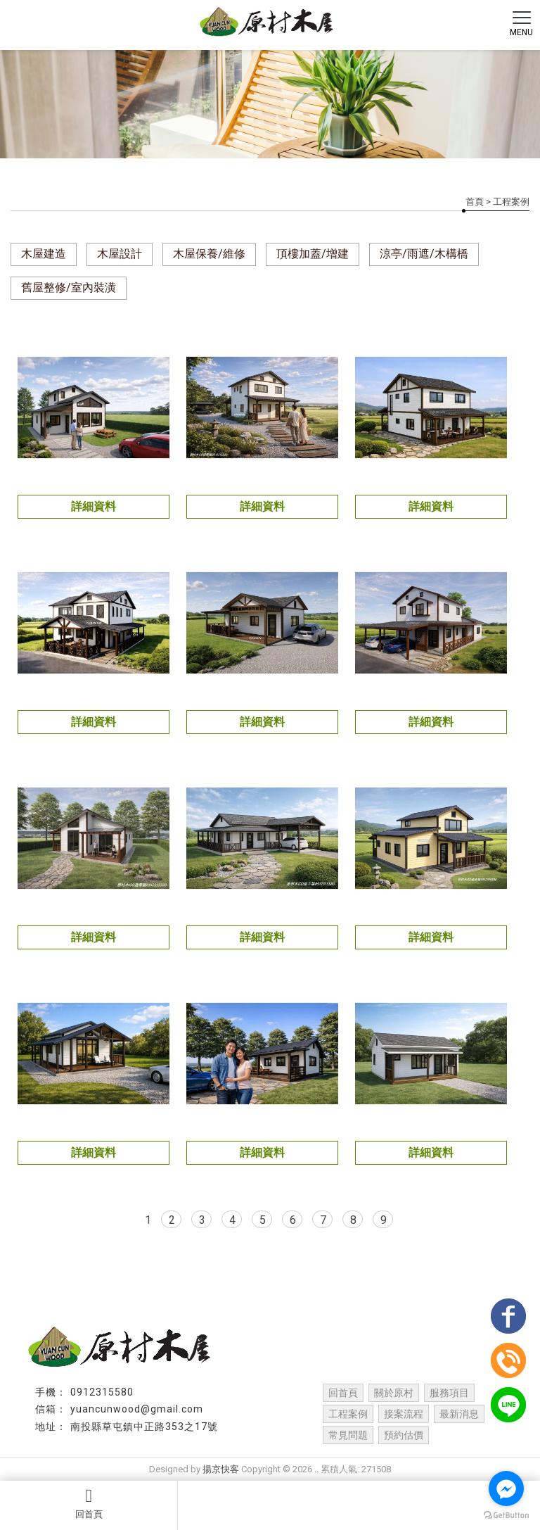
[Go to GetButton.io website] (506, 1515)
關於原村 (393, 1392)
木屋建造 (43, 253)
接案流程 (403, 1414)
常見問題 (348, 1435)
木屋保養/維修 (209, 253)
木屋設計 (119, 253)
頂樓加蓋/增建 (312, 253)
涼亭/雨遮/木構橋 (424, 253)
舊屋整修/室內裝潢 (68, 287)
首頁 (474, 201)
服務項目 (449, 1392)
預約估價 (403, 1435)
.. (316, 1469)
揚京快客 (220, 1469)
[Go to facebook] (506, 1488)
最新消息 (459, 1414)
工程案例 (348, 1414)
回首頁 (89, 1503)
